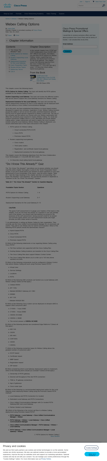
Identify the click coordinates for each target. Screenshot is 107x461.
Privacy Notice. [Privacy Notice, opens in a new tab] (46, 459)
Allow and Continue (92, 454)
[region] (53, 452)
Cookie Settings (91, 448)
